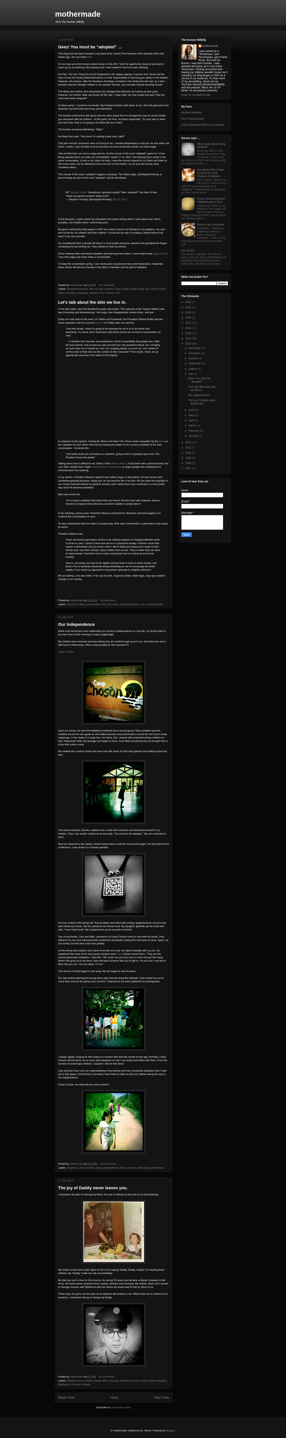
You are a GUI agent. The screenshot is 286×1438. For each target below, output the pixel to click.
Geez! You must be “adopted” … (90, 47)
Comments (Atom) (121, 1407)
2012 (188, 442)
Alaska (88, 1380)
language (82, 292)
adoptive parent (75, 1380)
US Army (75, 1384)
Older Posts (161, 1397)
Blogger (170, 1430)
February (194, 430)
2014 (188, 338)
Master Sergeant (158, 1380)
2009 (188, 457)
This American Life (110, 292)
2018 (188, 317)
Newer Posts (66, 1397)
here (89, 57)
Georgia (114, 1380)
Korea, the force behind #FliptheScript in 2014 (211, 200)
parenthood (157, 1167)
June (192, 409)
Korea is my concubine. (211, 224)
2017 (188, 322)
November (195, 353)
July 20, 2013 (119, 199)
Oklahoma (63, 1384)
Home (114, 1397)
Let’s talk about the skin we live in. (92, 302)
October (194, 358)
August (193, 368)
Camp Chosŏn (66, 651)
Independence (110, 1167)
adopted (109, 288)
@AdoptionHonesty (77, 288)
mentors (132, 1167)
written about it (119, 463)
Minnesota (144, 1167)
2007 (188, 468)
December (195, 348)
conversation (93, 604)
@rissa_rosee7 (79, 192)
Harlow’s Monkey (191, 112)
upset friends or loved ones (106, 466)
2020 (188, 312)
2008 (188, 462)
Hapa (119, 953)
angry (125, 288)
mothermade (78, 14)
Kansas (135, 1380)
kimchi (123, 1167)
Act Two (99, 288)
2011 (188, 447)
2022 (188, 307)
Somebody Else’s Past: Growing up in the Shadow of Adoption (210, 173)
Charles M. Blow (76, 604)
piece (162, 441)
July (191, 373)
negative (93, 292)
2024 (188, 302)
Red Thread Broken (193, 118)
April (192, 420)
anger (118, 288)
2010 (188, 452)
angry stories (160, 253)
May (191, 415)
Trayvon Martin (155, 604)
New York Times (110, 604)
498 (91, 288)
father (105, 1380)
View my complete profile (196, 94)
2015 (188, 333)
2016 (188, 327)
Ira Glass (71, 292)
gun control (151, 288)
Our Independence (76, 624)
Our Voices (187, 250)
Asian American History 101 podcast (202, 124)
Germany (125, 1380)
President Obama (129, 604)
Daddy (97, 1380)
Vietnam (86, 1384)
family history (137, 288)
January (194, 435)
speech (99, 322)
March (193, 425)
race (143, 604)
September (195, 363)
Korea (144, 1380)
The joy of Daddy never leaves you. (93, 1187)
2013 (188, 343)
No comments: (107, 285)
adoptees (72, 1167)
